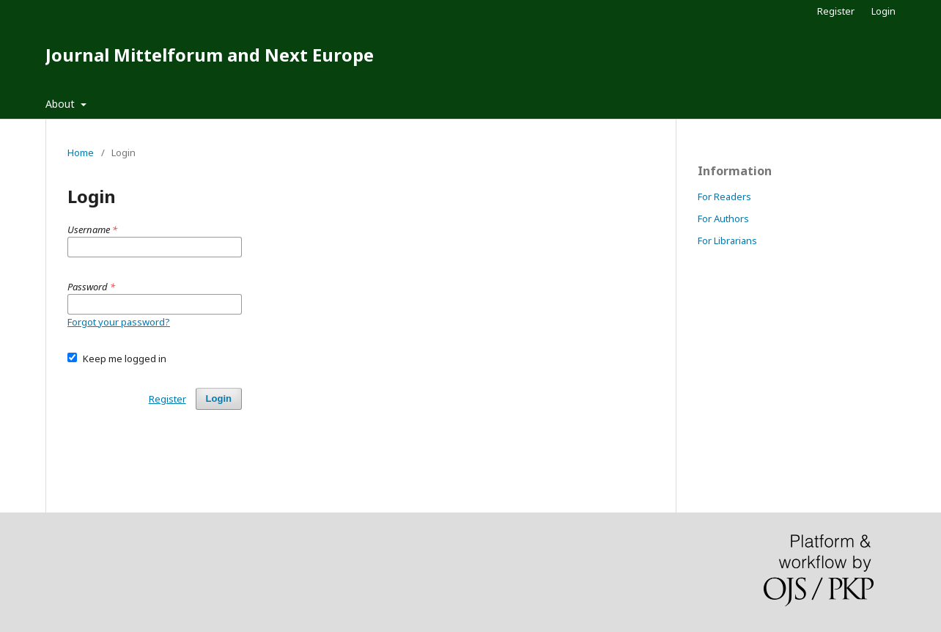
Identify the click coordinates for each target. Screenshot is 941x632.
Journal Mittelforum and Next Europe (209, 55)
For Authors (723, 218)
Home (80, 152)
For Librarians (727, 240)
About (61, 104)
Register (836, 11)
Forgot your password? (118, 321)
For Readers (724, 196)
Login (883, 11)
